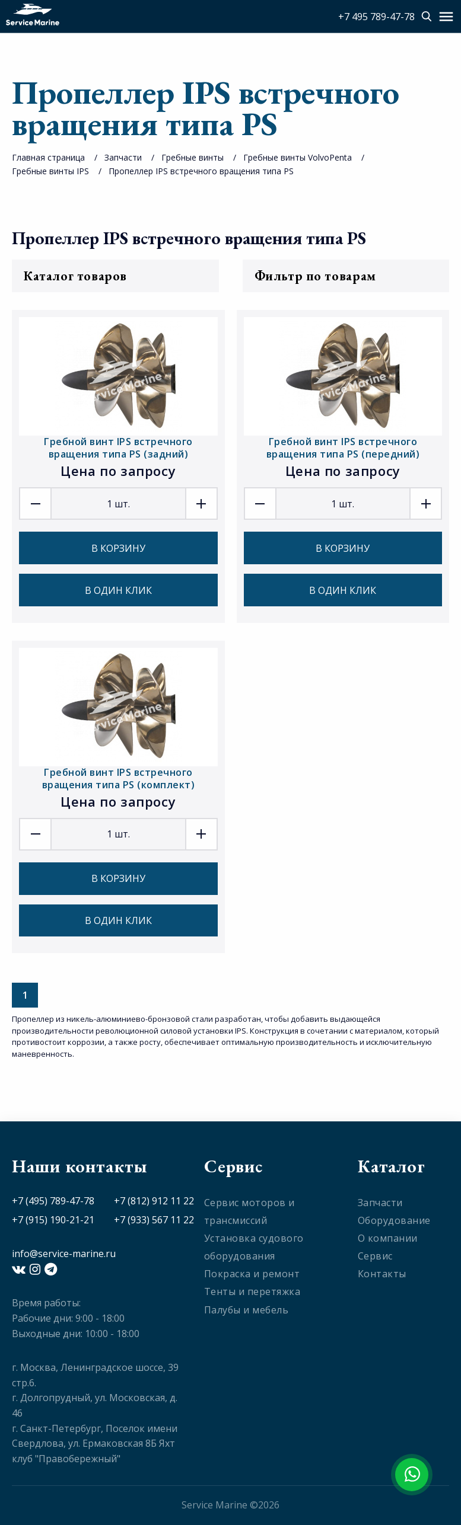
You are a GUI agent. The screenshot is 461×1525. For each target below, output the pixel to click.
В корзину (118, 548)
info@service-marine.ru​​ (64, 1253)
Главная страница (48, 157)
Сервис (375, 1255)
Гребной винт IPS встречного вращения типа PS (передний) (343, 448)
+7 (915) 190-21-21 (53, 1219)
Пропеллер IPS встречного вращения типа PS (201, 171)
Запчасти (123, 157)
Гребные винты (192, 157)
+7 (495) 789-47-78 (53, 1200)
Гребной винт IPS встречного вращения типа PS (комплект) (118, 778)
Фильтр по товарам (346, 275)
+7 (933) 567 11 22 (154, 1219)
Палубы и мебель (246, 1309)
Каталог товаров (115, 275)
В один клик (118, 590)
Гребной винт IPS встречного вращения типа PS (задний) (118, 448)
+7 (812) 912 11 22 (154, 1200)
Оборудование (394, 1220)
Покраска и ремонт (252, 1273)
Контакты (382, 1273)
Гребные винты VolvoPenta (297, 157)
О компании (388, 1238)
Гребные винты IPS (50, 171)
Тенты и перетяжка (252, 1291)
